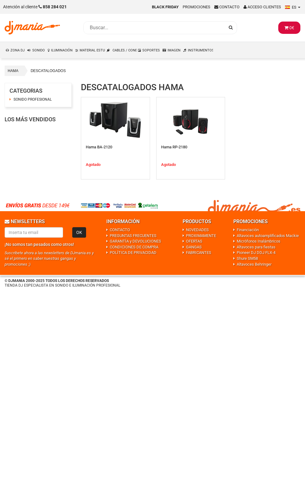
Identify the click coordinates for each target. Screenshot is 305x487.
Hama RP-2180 (174, 147)
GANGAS (194, 247)
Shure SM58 (247, 258)
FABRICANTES (198, 252)
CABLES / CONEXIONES (125, 50)
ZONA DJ (17, 50)
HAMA (13, 71)
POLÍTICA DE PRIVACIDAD (133, 252)
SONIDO (38, 50)
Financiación (248, 229)
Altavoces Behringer (254, 264)
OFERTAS (194, 241)
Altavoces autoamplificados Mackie (268, 235)
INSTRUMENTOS (201, 50)
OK (79, 232)
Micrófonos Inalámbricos (258, 241)
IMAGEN (174, 50)
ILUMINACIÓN (62, 50)
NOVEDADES (197, 229)
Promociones (196, 7)
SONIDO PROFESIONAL (33, 99)
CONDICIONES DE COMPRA (134, 247)
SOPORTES (151, 50)
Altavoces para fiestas (256, 247)
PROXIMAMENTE (201, 235)
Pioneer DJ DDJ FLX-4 (256, 252)
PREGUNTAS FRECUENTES (133, 235)
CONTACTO (120, 229)
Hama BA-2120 (99, 147)
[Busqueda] (154, 28)
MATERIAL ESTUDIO (92, 50)
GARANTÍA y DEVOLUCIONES (135, 241)
